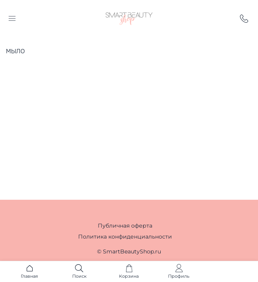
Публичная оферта (125, 225)
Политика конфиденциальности (125, 236)
